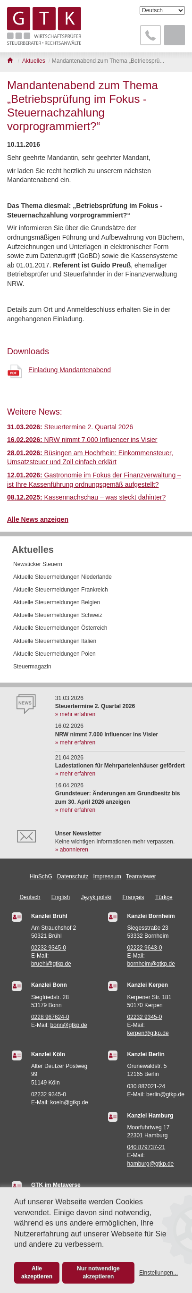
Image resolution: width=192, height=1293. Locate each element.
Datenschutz (73, 876)
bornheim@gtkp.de (151, 963)
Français (133, 897)
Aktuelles (33, 549)
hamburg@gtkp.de (150, 1163)
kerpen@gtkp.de (147, 1033)
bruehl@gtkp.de (51, 963)
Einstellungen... (158, 1272)
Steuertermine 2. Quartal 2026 (70, 427)
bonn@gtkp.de (68, 1025)
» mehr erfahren (75, 714)
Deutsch (29, 897)
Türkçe (164, 897)
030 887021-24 (146, 1086)
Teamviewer (141, 876)
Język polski (96, 897)
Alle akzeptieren (36, 1272)
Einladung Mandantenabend (69, 370)
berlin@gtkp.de (165, 1094)
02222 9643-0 (144, 947)
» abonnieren (71, 849)
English (60, 897)
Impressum (107, 876)
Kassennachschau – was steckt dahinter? (86, 497)
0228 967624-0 (50, 1017)
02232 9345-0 (48, 947)
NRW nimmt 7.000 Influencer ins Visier (82, 439)
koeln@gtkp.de (69, 1102)
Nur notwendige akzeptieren (98, 1272)
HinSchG (41, 876)
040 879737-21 (146, 1147)
